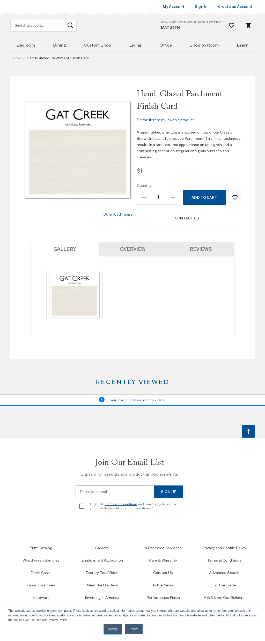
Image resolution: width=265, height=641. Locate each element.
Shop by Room (204, 45)
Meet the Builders (102, 585)
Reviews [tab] (200, 249)
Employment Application (102, 560)
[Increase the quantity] (173, 197)
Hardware (41, 597)
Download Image (117, 214)
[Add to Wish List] (235, 197)
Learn (242, 45)
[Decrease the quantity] (144, 197)
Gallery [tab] (65, 249)
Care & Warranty (163, 560)
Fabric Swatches (41, 585)
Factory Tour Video (102, 572)
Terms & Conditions (224, 560)
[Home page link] (132, 25)
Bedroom (26, 45)
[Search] (70, 25)
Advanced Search (224, 572)
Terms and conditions (121, 504)
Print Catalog (41, 548)
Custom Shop (97, 45)
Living (135, 45)
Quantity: (144, 185)
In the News (163, 585)
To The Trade (224, 585)
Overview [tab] (133, 249)
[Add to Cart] (204, 197)
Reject (133, 629)
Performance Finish (163, 597)
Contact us (188, 218)
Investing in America (102, 597)
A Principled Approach (163, 548)
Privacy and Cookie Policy (224, 548)
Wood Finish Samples (41, 560)
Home (15, 58)
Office (166, 45)
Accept (113, 629)
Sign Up (168, 491)
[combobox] (43, 25)
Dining (59, 45)
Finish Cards (40, 572)
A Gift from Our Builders (224, 597)
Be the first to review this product (165, 119)
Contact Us (163, 572)
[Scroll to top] (248, 431)
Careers (102, 548)
